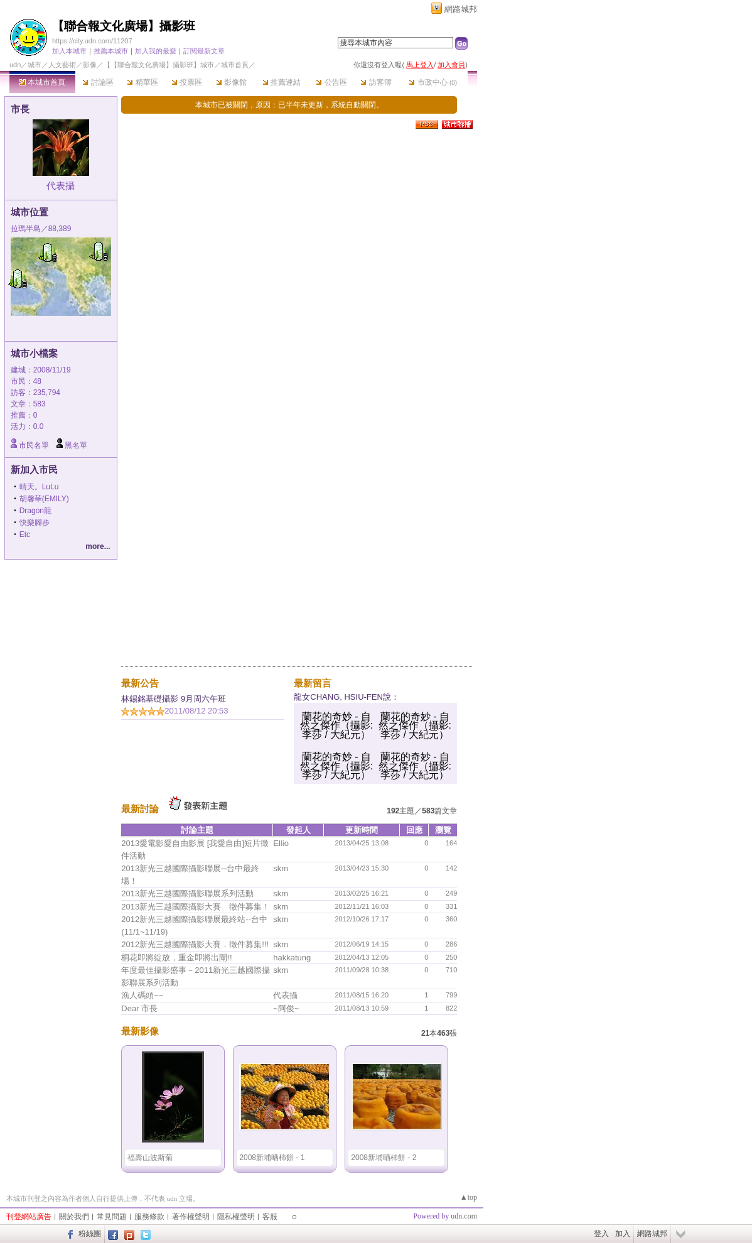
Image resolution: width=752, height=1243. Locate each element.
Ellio (281, 843)
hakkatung (292, 957)
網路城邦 (460, 9)
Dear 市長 (139, 1008)
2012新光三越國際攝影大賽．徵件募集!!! (195, 944)
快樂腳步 (34, 522)
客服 (269, 1216)
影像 (90, 64)
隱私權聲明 (236, 1216)
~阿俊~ (286, 1008)
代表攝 (60, 185)
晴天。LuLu (39, 486)
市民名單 (34, 445)
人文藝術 (62, 64)
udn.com (464, 1216)
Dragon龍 (35, 510)
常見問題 (112, 1216)
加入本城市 (69, 51)
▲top (468, 1197)
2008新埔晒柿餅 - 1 (271, 1157)
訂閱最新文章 (204, 51)
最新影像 (140, 1031)
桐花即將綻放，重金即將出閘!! (176, 957)
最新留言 (312, 683)
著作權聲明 (191, 1216)
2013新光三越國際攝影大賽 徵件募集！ (195, 906)
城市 (34, 64)
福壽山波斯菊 (150, 1157)
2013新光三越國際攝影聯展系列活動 (187, 893)
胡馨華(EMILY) (44, 498)
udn (15, 64)
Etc (24, 534)
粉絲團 (89, 1233)
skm (280, 868)
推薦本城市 (111, 51)
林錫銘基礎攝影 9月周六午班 (173, 698)
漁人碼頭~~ (142, 995)
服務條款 (149, 1216)
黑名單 (76, 445)
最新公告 (140, 683)
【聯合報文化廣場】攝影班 (123, 26)
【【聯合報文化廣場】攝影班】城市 (159, 64)
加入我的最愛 (155, 51)
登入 (601, 1233)
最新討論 (140, 808)
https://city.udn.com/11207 (92, 41)
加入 (622, 1233)
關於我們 (74, 1216)
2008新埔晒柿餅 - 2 (383, 1157)
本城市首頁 (42, 82)
